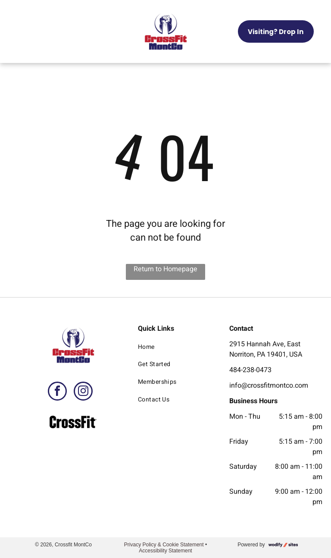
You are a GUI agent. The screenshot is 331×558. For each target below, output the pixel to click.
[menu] (19, 31)
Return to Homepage (165, 269)
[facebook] (57, 392)
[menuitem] (176, 347)
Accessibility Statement (165, 551)
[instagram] (83, 392)
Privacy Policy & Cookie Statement (164, 545)
